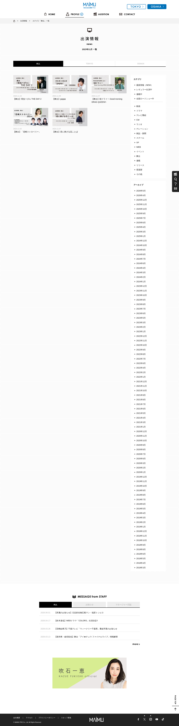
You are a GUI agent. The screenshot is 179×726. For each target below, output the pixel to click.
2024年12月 (141, 241)
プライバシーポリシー (46, 718)
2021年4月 (141, 418)
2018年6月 (141, 554)
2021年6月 (141, 409)
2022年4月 (141, 368)
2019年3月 (141, 517)
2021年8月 (141, 399)
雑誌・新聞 (141, 133)
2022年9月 (141, 350)
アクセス (29, 718)
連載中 (139, 94)
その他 (139, 174)
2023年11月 (141, 291)
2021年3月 (141, 422)
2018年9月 (141, 545)
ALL (38, 64)
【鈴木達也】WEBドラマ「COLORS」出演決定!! (76, 620)
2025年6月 (141, 222)
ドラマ (139, 111)
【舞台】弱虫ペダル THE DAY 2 (30, 87)
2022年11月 (141, 340)
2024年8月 (141, 254)
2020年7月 (141, 454)
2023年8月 (141, 304)
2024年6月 (141, 263)
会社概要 (16, 718)
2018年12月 (141, 531)
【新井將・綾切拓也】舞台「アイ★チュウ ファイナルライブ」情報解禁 (86, 637)
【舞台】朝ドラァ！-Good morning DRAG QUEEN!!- (109, 89)
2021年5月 (141, 413)
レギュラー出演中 (144, 89)
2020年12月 (141, 431)
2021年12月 (141, 381)
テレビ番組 (141, 115)
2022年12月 (141, 336)
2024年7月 (141, 259)
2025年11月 (141, 204)
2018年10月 (141, 540)
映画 (138, 106)
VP (137, 142)
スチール (140, 138)
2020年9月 (141, 445)
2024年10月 (141, 245)
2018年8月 (141, 549)
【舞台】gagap (69, 87)
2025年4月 (141, 227)
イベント (140, 151)
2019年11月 (141, 481)
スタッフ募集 (66, 718)
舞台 (138, 156)
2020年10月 (141, 440)
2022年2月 (141, 372)
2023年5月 (141, 318)
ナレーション (142, 129)
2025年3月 (141, 232)
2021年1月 (141, 427)
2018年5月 (141, 558)
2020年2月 (141, 468)
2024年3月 (141, 272)
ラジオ (139, 124)
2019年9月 (141, 490)
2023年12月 (141, 286)
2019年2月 (141, 522)
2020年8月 (141, 449)
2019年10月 (141, 486)
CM (137, 120)
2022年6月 (141, 363)
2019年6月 (141, 504)
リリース (140, 165)
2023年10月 (141, 295)
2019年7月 (141, 499)
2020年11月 (141, 436)
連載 (138, 160)
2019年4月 (141, 513)
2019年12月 (141, 477)
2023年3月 (141, 322)
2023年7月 (141, 309)
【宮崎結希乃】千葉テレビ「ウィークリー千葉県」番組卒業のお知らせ (86, 629)
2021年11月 (141, 386)
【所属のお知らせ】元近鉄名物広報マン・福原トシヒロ (79, 612)
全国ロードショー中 (145, 99)
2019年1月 (141, 527)
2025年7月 (141, 218)
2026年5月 (141, 191)
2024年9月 (141, 250)
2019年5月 (141, 508)
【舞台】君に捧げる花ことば (69, 120)
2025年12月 (141, 200)
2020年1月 (141, 472)
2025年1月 (141, 236)
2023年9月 (141, 300)
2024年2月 (141, 277)
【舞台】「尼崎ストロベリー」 (30, 120)
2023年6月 (141, 313)
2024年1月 (141, 281)
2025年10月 (141, 209)
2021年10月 (141, 390)
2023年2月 (141, 327)
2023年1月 (141, 331)
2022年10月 (141, 345)
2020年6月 (141, 458)
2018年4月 (141, 563)
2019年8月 (141, 495)
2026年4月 (141, 195)
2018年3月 (141, 568)
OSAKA (140, 64)
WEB (138, 147)
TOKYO (89, 64)
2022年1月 (141, 377)
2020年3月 (141, 463)
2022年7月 (141, 359)
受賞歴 (139, 170)
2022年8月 (141, 354)
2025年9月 (141, 213)
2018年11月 (141, 536)
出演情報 (23, 21)
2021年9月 (141, 395)
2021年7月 (141, 404)
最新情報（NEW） (144, 85)
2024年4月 (141, 268)
